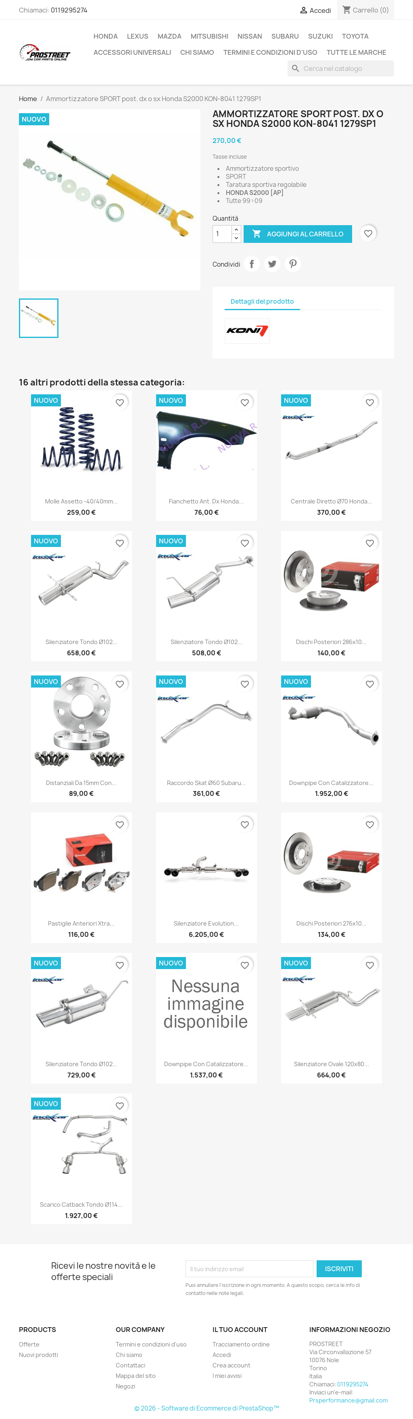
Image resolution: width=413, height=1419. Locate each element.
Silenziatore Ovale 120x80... (331, 1064)
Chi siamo (197, 52)
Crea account (231, 1365)
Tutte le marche (356, 52)
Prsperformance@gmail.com (348, 1400)
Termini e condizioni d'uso (270, 52)
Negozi (125, 1386)
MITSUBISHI (209, 36)
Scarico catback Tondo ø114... (81, 1204)
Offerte (29, 1344)
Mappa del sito (136, 1376)
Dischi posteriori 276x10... (331, 923)
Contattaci (130, 1365)
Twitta (272, 264)
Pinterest (293, 264)
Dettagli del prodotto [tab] (262, 301)
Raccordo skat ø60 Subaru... (206, 783)
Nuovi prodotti (38, 1355)
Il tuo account (240, 1329)
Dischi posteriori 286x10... (331, 642)
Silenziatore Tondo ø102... (81, 642)
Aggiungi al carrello (298, 234)
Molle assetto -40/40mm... (81, 501)
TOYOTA (355, 36)
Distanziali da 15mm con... (81, 783)
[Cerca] (341, 68)
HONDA (106, 36)
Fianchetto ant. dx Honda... (206, 501)
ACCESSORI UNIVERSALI (132, 52)
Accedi (222, 1355)
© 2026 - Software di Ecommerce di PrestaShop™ (206, 1408)
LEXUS (137, 36)
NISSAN (250, 36)
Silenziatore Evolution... (206, 923)
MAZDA (169, 36)
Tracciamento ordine (241, 1344)
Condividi (252, 264)
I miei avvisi (227, 1376)
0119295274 (69, 10)
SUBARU (285, 36)
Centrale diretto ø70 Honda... (331, 501)
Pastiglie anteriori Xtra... (81, 923)
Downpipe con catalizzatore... (331, 783)
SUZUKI (320, 36)
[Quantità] (222, 234)
